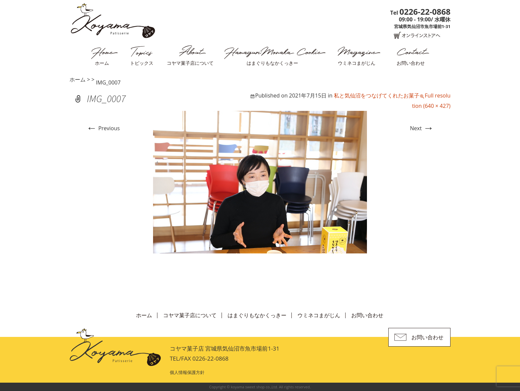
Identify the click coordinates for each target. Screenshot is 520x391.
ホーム (102, 63)
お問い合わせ (411, 63)
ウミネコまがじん (356, 63)
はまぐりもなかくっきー (272, 63)
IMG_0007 (108, 82)
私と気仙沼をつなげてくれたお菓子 (376, 95)
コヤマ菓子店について (190, 63)
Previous (103, 128)
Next (422, 128)
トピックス (141, 63)
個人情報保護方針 (187, 372)
